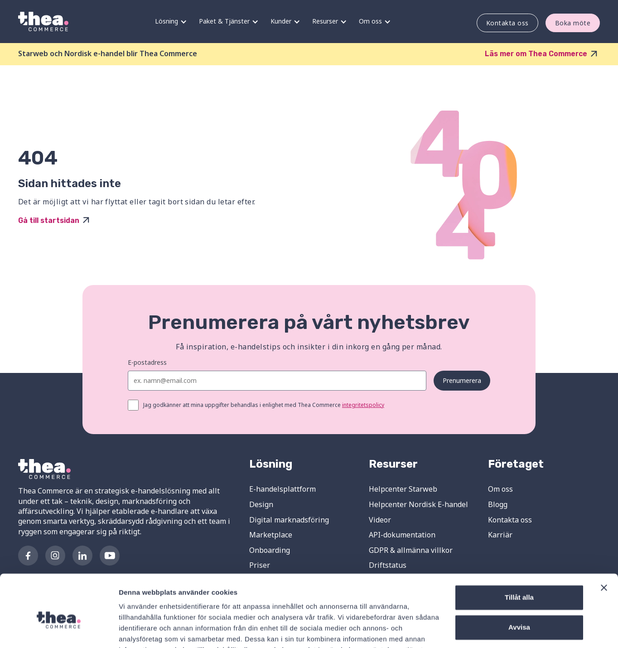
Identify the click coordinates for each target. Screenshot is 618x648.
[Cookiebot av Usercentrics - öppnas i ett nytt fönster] (58, 630)
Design (261, 504)
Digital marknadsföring (289, 520)
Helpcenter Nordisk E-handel (418, 504)
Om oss (500, 489)
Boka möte (572, 23)
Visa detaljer (139, 630)
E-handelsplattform (282, 489)
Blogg (497, 504)
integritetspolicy (363, 405)
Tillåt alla (519, 552)
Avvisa (519, 582)
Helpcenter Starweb (403, 489)
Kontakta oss (507, 23)
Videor (380, 520)
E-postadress (147, 362)
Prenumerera (462, 380)
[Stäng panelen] (604, 543)
